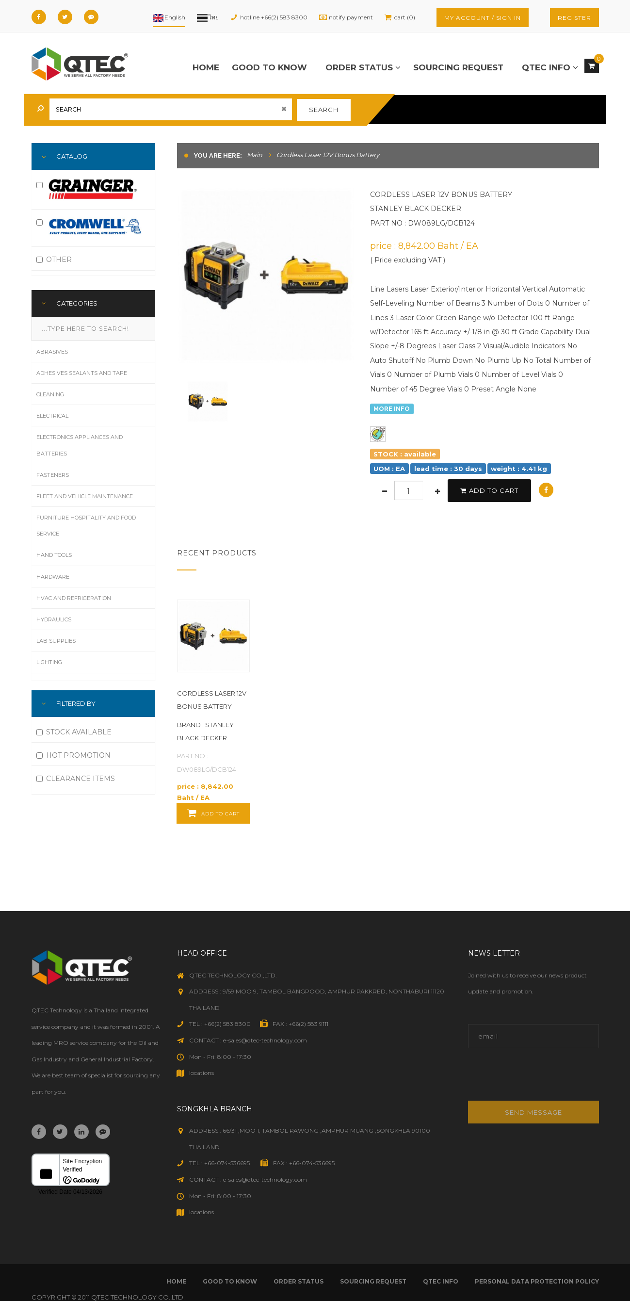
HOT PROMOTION (73, 755)
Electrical (52, 415)
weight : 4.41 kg (519, 468)
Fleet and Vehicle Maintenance (84, 496)
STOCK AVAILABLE (74, 732)
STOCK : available (404, 453)
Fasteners (52, 475)
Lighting (49, 662)
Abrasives (52, 351)
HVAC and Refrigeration (73, 598)
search (324, 110)
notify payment (351, 17)
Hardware (52, 576)
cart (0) (404, 17)
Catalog (71, 156)
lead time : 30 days (448, 468)
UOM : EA (389, 468)
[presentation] (533, 1079)
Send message (533, 1112)
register (574, 17)
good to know (269, 67)
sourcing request (458, 67)
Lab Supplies (56, 640)
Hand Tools (54, 555)
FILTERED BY (76, 703)
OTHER (54, 259)
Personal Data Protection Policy (537, 1281)
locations (201, 1072)
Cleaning (50, 394)
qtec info (550, 67)
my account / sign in (482, 17)
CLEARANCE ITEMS (75, 778)
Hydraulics (53, 619)
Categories (76, 303)
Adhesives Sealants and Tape (81, 373)
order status (363, 67)
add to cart (489, 490)
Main (254, 155)
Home (206, 67)
